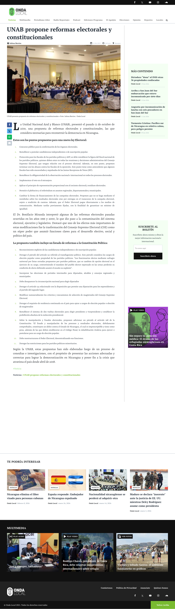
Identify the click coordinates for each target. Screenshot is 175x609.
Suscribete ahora (148, 256)
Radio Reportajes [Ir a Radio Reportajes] (62, 20)
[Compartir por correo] (9, 143)
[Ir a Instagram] (158, 2)
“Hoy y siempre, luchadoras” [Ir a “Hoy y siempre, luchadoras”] (25, 566)
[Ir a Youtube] (150, 2)
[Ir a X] (142, 595)
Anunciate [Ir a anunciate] (145, 588)
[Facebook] (134, 2)
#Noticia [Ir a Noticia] (17, 368)
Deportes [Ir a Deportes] (148, 20)
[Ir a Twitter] (142, 2)
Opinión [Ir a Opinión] (137, 20)
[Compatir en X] (9, 131)
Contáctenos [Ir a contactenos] (106, 588)
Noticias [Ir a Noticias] (12, 20)
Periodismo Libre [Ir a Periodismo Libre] (42, 20)
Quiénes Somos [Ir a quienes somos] (161, 588)
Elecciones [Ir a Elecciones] (124, 20)
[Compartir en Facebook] (9, 125)
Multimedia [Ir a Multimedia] (25, 20)
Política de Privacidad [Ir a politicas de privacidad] (126, 588)
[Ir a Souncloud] (166, 2)
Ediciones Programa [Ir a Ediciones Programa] (93, 20)
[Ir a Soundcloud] (166, 595)
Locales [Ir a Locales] (159, 20)
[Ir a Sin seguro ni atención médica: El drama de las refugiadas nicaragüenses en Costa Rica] (148, 327)
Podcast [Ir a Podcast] (76, 20)
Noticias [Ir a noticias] (17, 375)
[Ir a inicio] (18, 11)
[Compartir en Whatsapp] (9, 137)
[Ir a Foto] (64, 79)
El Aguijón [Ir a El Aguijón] (111, 20)
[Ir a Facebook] (135, 595)
